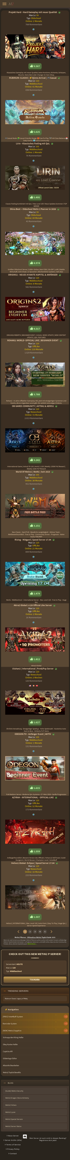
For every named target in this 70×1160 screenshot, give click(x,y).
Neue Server (13, 1136)
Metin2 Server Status (13, 1126)
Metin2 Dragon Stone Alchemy (17, 1098)
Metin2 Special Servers (14, 1119)
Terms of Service (13, 1144)
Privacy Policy (13, 1149)
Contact (13, 1153)
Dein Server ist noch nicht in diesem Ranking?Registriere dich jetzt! (48, 1139)
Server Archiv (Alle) (13, 1140)
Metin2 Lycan (10, 1112)
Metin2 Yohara (10, 1105)
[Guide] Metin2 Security (14, 1091)
